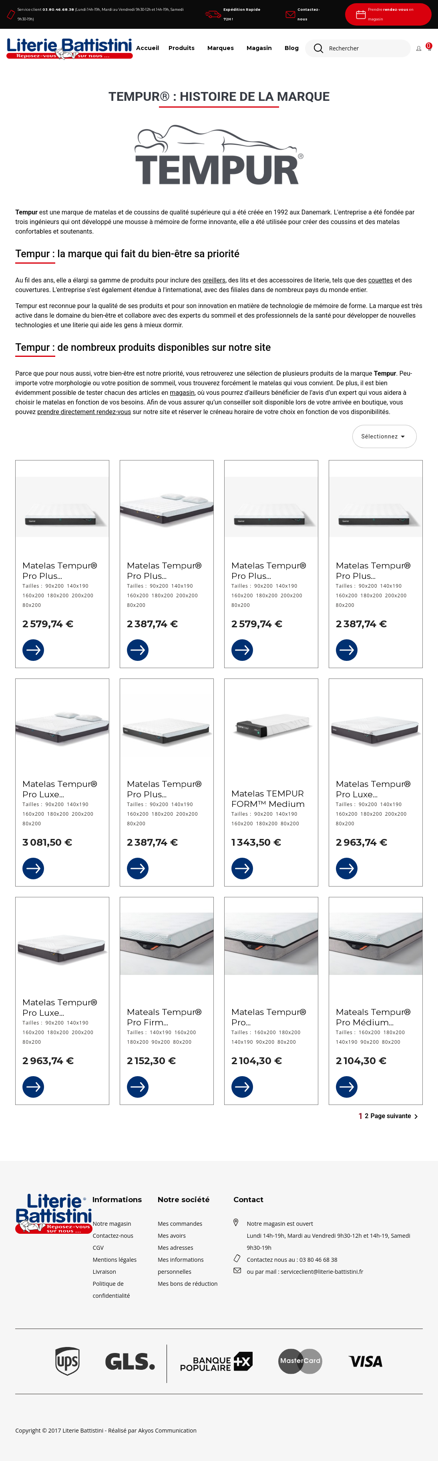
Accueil (147, 48)
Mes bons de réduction (188, 1283)
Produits (182, 48)
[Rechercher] (358, 48)
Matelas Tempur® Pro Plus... (59, 570)
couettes (380, 280)
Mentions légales (114, 1259)
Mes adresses (175, 1247)
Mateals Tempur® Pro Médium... (373, 1017)
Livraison (104, 1271)
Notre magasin (111, 1223)
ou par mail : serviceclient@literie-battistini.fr (305, 1271)
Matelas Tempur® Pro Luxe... (59, 789)
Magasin (259, 48)
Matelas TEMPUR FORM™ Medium (268, 799)
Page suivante (396, 1116)
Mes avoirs (172, 1235)
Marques (220, 48)
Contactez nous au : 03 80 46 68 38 (292, 1259)
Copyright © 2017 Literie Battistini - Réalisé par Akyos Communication (106, 1430)
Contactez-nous (112, 1235)
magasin (182, 392)
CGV (97, 1247)
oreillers (214, 280)
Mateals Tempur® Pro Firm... (164, 1017)
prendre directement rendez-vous (84, 412)
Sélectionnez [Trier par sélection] (384, 436)
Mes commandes (180, 1223)
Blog (292, 48)
